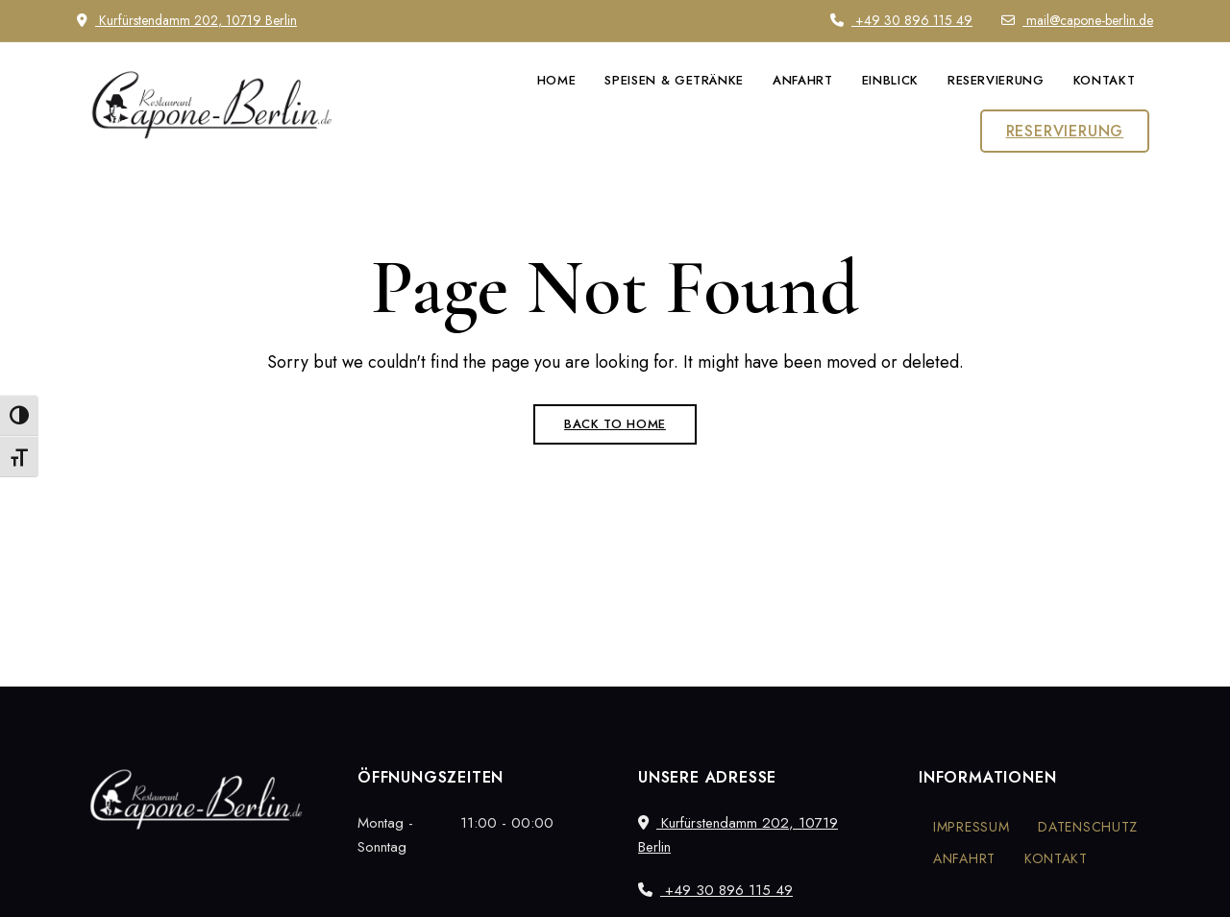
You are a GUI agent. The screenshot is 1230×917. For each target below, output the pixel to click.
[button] (1065, 131)
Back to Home (615, 424)
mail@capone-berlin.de (1077, 20)
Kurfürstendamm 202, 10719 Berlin (187, 20)
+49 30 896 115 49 (901, 20)
